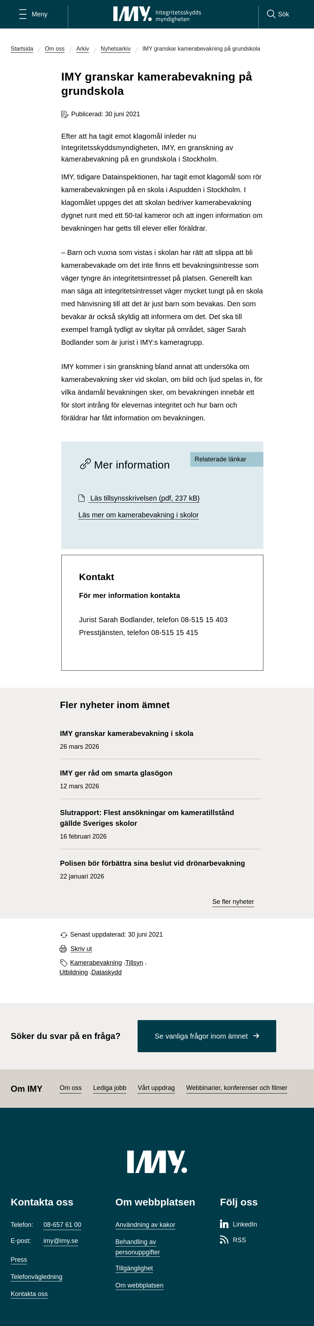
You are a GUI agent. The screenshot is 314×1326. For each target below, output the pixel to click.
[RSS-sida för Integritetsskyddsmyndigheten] (233, 1240)
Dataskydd (106, 972)
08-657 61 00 (62, 1224)
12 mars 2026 (116, 779)
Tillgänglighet (134, 1268)
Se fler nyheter (233, 901)
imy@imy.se (60, 1240)
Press (19, 1259)
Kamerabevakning (96, 962)
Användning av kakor (145, 1224)
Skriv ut (81, 949)
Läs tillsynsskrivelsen (144, 498)
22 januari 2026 (152, 869)
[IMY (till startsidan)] (157, 1162)
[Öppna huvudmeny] (33, 14)
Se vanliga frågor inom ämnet (201, 1036)
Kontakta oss (29, 1293)
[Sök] (278, 14)
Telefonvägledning (36, 1276)
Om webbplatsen (139, 1285)
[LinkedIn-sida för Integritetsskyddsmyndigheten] (238, 1225)
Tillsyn (134, 962)
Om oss (71, 1087)
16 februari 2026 (157, 823)
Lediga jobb (109, 1087)
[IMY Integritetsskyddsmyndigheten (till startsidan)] (157, 14)
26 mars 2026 (127, 739)
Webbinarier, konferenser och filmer (237, 1087)
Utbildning (74, 972)
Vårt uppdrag (156, 1087)
